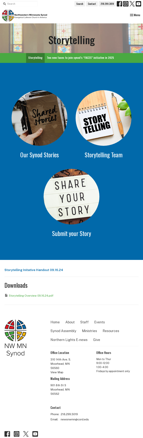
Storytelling (35, 57)
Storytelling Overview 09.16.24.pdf (28, 295)
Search (79, 4)
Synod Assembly (63, 331)
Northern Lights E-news (69, 340)
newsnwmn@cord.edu (75, 419)
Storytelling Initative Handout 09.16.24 (33, 270)
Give (96, 340)
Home (55, 322)
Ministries (89, 331)
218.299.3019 (107, 4)
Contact (92, 4)
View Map (56, 372)
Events (99, 322)
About (70, 322)
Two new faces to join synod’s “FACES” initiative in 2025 (80, 57)
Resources (111, 331)
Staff (84, 322)
